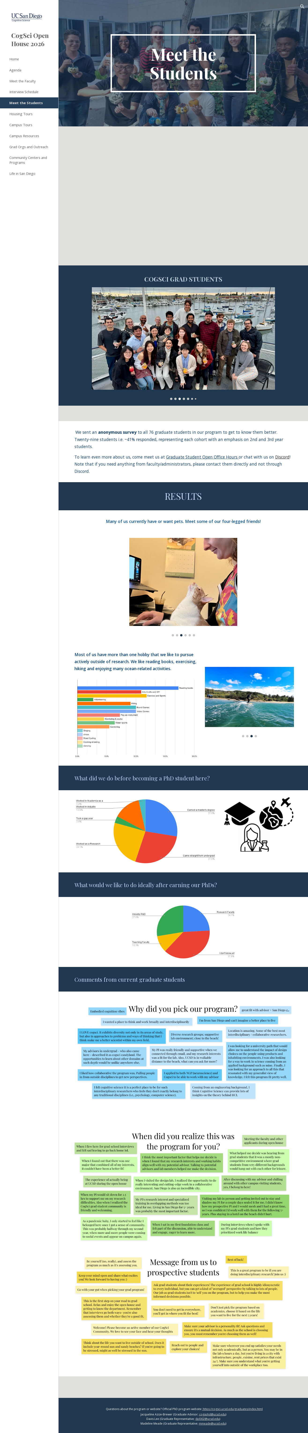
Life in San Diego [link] (22, 173)
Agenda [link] (15, 70)
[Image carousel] (183, 343)
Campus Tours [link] (20, 124)
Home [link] (14, 59)
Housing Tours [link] (21, 113)
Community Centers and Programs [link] (28, 160)
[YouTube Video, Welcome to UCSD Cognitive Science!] (183, 203)
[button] (302, 6)
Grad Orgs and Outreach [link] (28, 146)
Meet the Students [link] (26, 102)
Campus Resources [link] (24, 135)
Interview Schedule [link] (23, 91)
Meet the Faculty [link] (22, 81)
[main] (183, 63)
